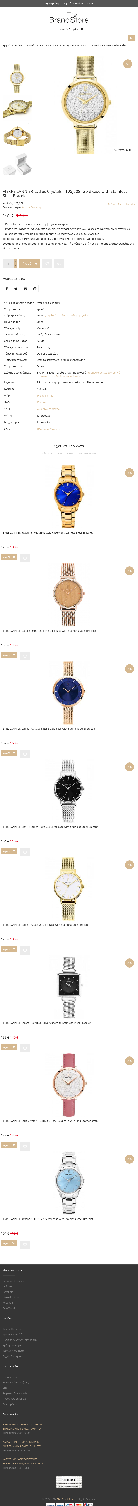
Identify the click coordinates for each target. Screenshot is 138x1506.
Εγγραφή (7, 1277)
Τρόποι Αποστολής (13, 1330)
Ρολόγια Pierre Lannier (121, 204)
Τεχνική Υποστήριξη (13, 1346)
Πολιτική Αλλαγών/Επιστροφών (20, 1336)
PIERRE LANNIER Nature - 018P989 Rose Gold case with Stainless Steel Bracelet (48, 630)
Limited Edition (11, 1293)
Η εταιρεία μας (11, 1373)
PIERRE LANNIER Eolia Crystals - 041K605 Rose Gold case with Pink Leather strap (49, 1118)
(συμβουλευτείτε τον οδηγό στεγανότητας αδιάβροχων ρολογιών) (78, 374)
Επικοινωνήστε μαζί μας (16, 1378)
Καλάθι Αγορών (71, 29)
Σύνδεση (19, 1277)
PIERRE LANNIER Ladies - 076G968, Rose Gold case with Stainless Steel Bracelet (48, 727)
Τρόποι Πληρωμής (13, 1325)
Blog (5, 1384)
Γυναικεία (8, 1288)
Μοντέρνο (56, 429)
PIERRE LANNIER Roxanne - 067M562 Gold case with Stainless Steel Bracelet (47, 532)
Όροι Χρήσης (10, 1400)
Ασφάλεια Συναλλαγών (15, 1389)
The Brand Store (65, 1495)
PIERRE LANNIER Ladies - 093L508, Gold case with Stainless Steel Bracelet (45, 923)
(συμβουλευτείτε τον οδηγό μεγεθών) (67, 315)
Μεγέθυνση (123, 150)
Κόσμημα (8, 1299)
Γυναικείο (43, 402)
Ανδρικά (7, 1282)
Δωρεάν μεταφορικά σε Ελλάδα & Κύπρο (69, 3)
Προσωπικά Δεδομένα (14, 1394)
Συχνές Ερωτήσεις (12, 1352)
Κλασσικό (43, 429)
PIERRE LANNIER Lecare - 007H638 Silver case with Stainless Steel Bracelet (46, 1020)
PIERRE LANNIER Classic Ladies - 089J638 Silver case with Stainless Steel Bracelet (49, 825)
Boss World (9, 1304)
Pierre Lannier (45, 395)
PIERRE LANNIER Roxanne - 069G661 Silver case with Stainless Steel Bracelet (47, 1215)
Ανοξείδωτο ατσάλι (48, 409)
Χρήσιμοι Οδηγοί (12, 1341)
